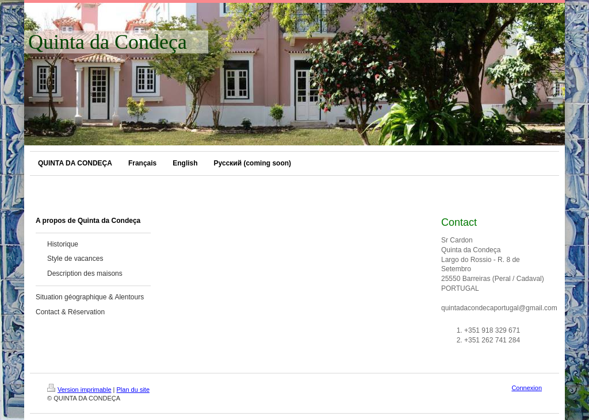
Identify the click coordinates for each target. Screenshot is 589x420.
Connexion (526, 387)
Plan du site (133, 389)
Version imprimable (79, 389)
